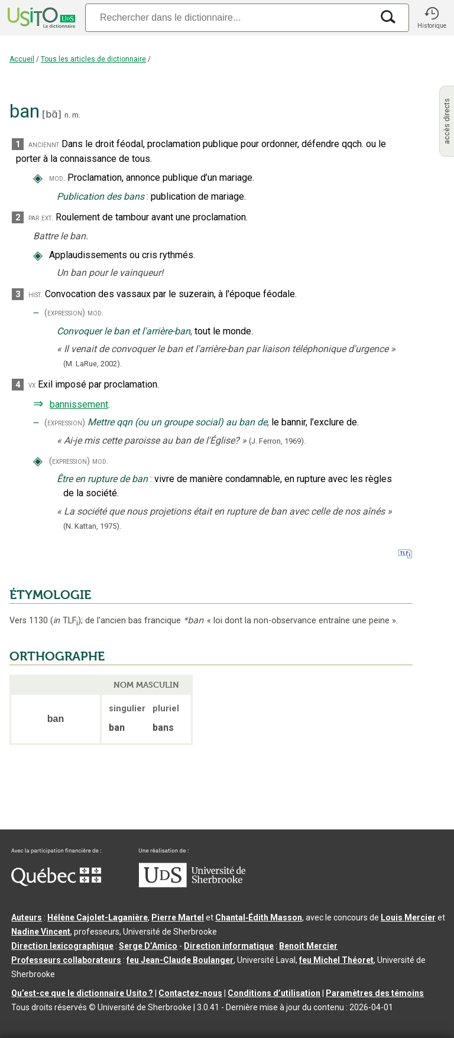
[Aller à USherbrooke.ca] (192, 884)
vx (31, 385)
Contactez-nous (190, 993)
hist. (35, 294)
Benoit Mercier (308, 946)
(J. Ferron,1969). (277, 441)
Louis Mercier (408, 917)
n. (67, 114)
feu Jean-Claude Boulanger (180, 960)
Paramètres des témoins (375, 993)
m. (76, 114)
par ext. (40, 218)
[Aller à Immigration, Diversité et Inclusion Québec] (56, 883)
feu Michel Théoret (336, 960)
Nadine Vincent (40, 931)
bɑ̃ (51, 114)
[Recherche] (229, 17)
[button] (431, 17)
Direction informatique (229, 946)
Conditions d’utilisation (274, 993)
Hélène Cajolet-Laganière (97, 917)
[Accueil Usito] (40, 17)
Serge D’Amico (148, 946)
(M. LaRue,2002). (92, 363)
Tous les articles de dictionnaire (93, 59)
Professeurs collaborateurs (66, 960)
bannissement (79, 404)
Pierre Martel (177, 917)
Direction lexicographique (62, 946)
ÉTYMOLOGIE (50, 595)
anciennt (43, 144)
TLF (65, 621)
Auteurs (26, 917)
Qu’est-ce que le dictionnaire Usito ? (82, 993)
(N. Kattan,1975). (92, 526)
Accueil (21, 59)
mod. (57, 178)
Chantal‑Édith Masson (258, 917)
